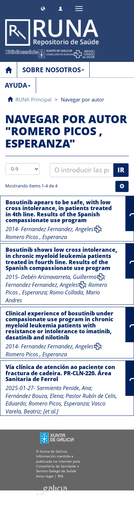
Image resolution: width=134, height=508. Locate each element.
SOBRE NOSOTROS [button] (53, 69)
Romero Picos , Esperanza (36, 237)
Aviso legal (45, 476)
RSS (60, 476)
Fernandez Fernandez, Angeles (57, 229)
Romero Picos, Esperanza (59, 403)
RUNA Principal (33, 99)
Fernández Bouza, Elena (34, 396)
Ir (121, 169)
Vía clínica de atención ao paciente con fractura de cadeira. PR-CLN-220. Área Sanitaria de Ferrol (60, 373)
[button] (43, 8)
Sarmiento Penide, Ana (64, 388)
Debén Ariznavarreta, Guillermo (59, 277)
